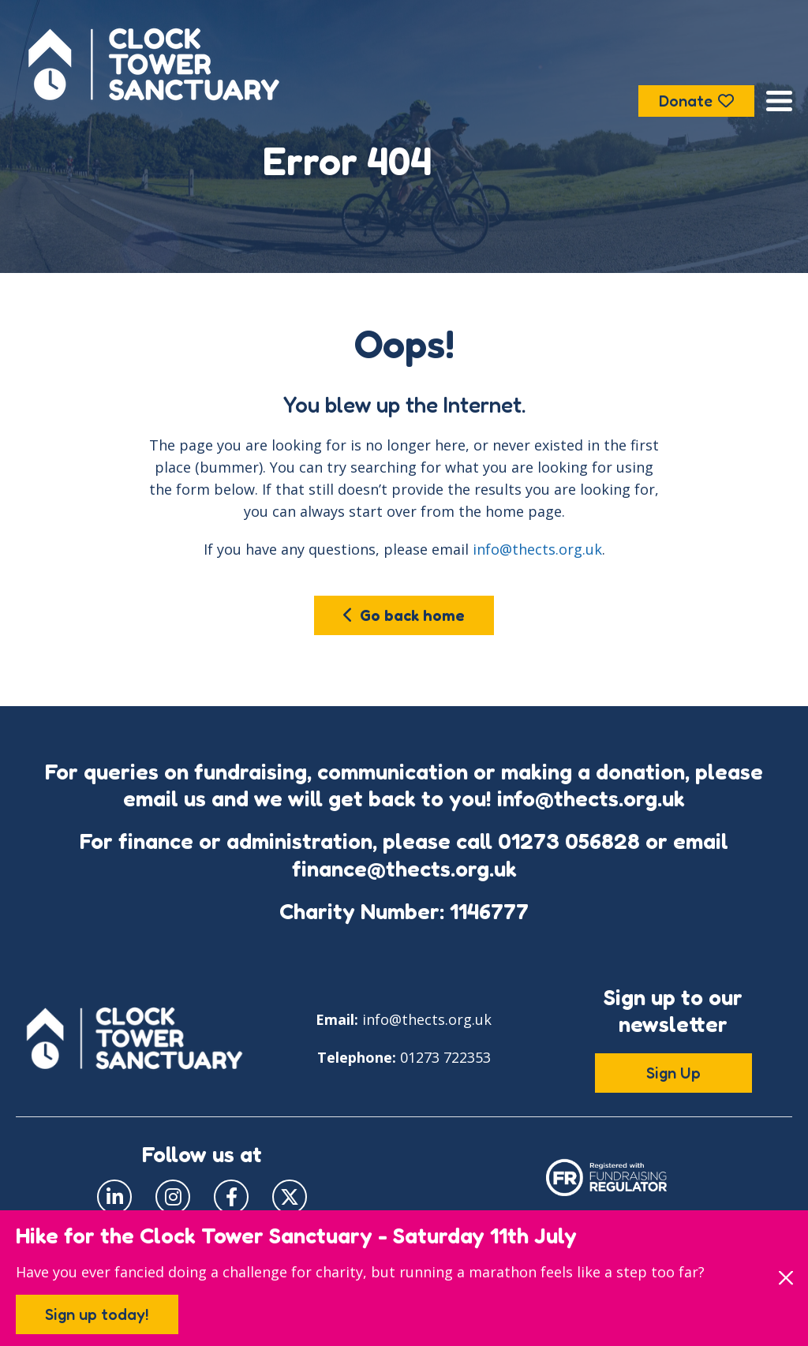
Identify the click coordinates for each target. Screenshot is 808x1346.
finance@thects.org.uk (404, 868)
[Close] (785, 1277)
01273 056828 (569, 841)
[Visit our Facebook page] (231, 1197)
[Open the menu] (779, 101)
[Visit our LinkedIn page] (114, 1197)
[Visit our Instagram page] (172, 1197)
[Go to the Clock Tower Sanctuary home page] (154, 64)
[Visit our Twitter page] (289, 1197)
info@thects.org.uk (537, 549)
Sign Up (673, 1073)
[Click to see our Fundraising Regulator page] (606, 1176)
